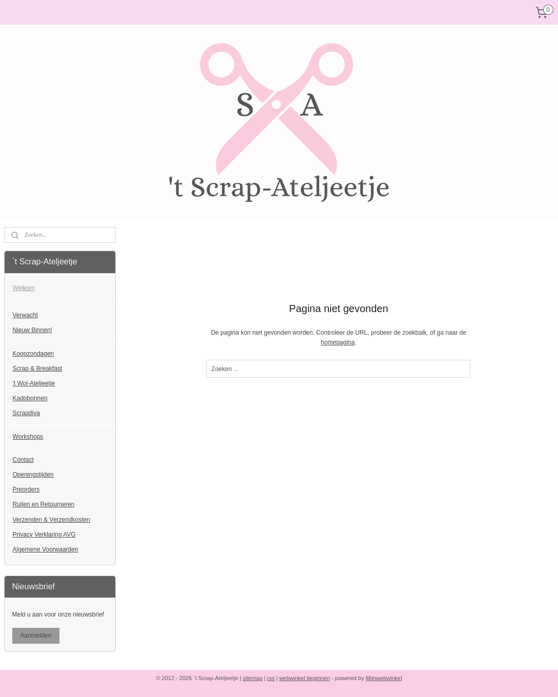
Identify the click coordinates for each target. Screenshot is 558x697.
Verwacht (25, 315)
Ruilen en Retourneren (44, 504)
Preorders (26, 489)
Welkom (24, 288)
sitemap (253, 678)
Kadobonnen (30, 398)
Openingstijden (33, 474)
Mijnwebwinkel (384, 678)
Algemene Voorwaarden (45, 549)
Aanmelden (36, 635)
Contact (23, 459)
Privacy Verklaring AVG (44, 534)
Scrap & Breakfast (38, 368)
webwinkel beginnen (304, 678)
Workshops (28, 436)
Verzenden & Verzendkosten (51, 519)
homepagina (338, 342)
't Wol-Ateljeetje (34, 383)
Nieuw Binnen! (32, 330)
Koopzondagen (33, 353)
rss (271, 678)
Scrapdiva (26, 413)
